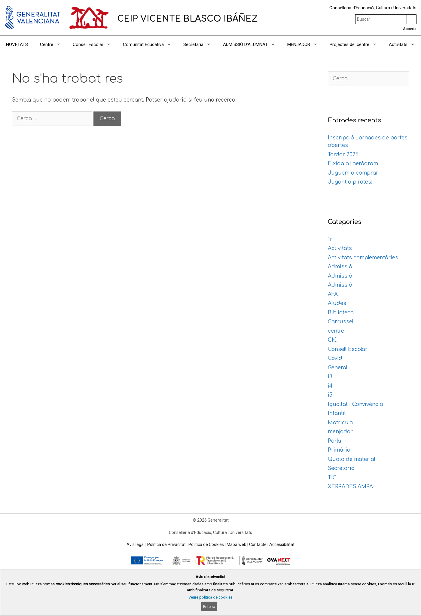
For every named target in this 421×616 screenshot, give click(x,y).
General (337, 368)
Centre (53, 44)
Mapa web (236, 544)
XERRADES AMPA (350, 486)
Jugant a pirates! (350, 182)
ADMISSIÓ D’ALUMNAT (252, 44)
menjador (340, 432)
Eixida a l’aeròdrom (353, 163)
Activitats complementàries (363, 258)
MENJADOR (305, 44)
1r (330, 239)
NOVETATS (17, 44)
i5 (330, 395)
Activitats (405, 44)
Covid (335, 358)
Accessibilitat (281, 544)
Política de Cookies (206, 544)
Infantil (337, 413)
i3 (330, 377)
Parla (334, 441)
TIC (332, 477)
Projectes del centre (356, 44)
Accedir (409, 28)
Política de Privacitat (166, 544)
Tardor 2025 (343, 154)
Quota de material (351, 459)
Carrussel (340, 322)
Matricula (340, 422)
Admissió (340, 267)
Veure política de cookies (210, 597)
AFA (333, 294)
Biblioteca (341, 313)
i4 (330, 386)
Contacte (258, 544)
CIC (332, 340)
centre (336, 331)
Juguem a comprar (353, 173)
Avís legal (136, 544)
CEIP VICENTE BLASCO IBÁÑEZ (187, 19)
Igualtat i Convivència (355, 404)
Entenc (209, 606)
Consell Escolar (95, 44)
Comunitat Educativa (150, 44)
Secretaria (200, 44)
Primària (339, 450)
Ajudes (337, 303)
